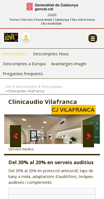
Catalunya (62, 19)
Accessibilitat (52, 23)
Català (52, 14)
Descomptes (15, 53)
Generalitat (43, 19)
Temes (14, 19)
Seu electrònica (83, 19)
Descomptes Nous (51, 53)
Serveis (27, 19)
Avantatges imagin (68, 63)
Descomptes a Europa (24, 63)
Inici (8, 86)
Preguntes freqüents (23, 73)
